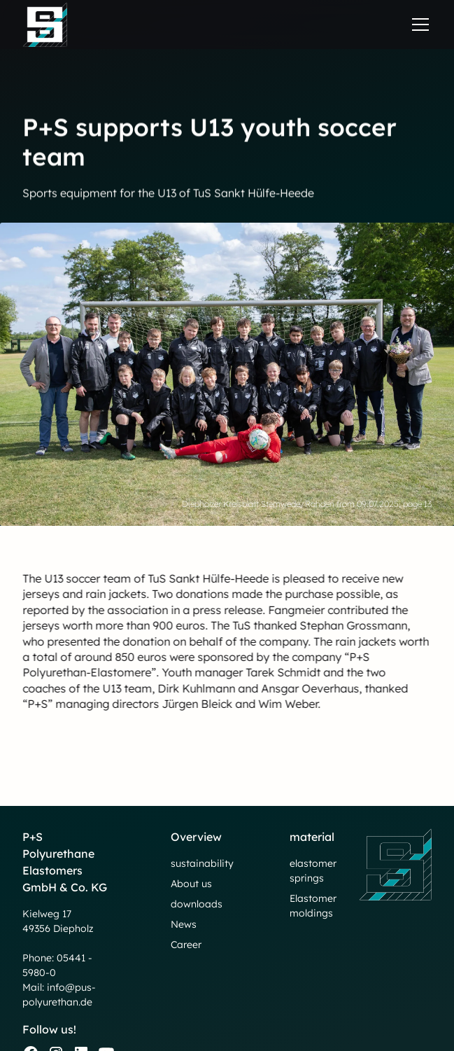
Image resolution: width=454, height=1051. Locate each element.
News (184, 924)
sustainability (202, 863)
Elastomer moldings (313, 905)
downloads (196, 904)
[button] (418, 24)
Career (186, 944)
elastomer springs (313, 870)
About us (191, 883)
